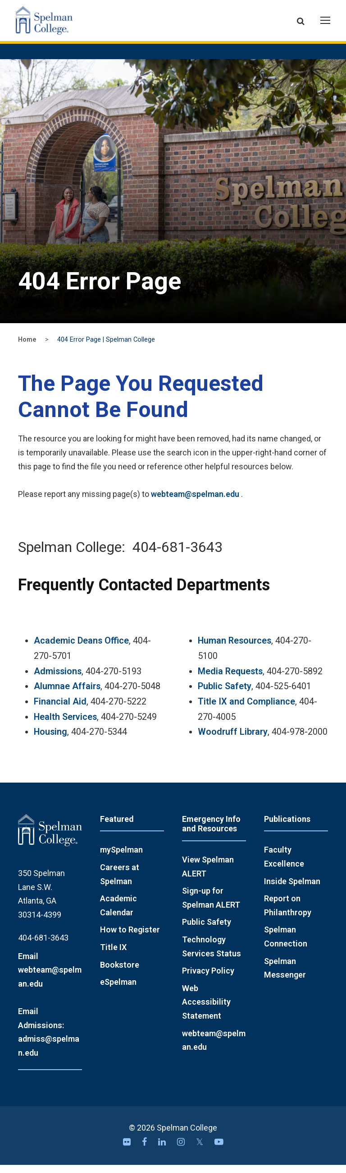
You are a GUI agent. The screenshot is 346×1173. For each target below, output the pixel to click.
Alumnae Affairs (67, 695)
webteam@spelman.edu (195, 502)
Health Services (65, 725)
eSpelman (118, 990)
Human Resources (234, 649)
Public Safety (224, 695)
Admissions (58, 679)
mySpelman (121, 858)
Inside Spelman (292, 889)
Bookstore (119, 973)
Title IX (113, 955)
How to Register (130, 938)
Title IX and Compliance (246, 710)
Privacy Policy (208, 979)
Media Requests (230, 679)
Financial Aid (60, 710)
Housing (50, 740)
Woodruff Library (233, 740)
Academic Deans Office (81, 649)
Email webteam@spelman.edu (50, 978)
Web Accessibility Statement (206, 1010)
